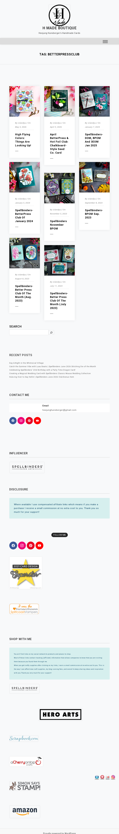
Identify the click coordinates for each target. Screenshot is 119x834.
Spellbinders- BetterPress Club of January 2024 (24, 216)
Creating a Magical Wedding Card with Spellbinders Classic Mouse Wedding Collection (50, 373)
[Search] (51, 332)
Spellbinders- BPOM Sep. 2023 (94, 214)
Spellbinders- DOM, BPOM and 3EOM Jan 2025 (94, 140)
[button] (105, 42)
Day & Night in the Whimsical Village (26, 363)
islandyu (22, 123)
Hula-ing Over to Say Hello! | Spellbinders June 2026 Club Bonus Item (41, 377)
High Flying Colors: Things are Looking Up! (23, 140)
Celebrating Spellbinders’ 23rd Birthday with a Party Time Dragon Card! (42, 370)
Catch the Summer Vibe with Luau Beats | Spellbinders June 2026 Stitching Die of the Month (52, 367)
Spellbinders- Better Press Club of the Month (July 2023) (59, 301)
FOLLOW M (59, 535)
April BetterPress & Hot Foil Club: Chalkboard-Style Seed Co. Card (59, 143)
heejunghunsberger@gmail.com (59, 410)
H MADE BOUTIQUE (59, 28)
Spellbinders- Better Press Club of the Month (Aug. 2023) (24, 293)
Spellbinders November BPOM (58, 225)
